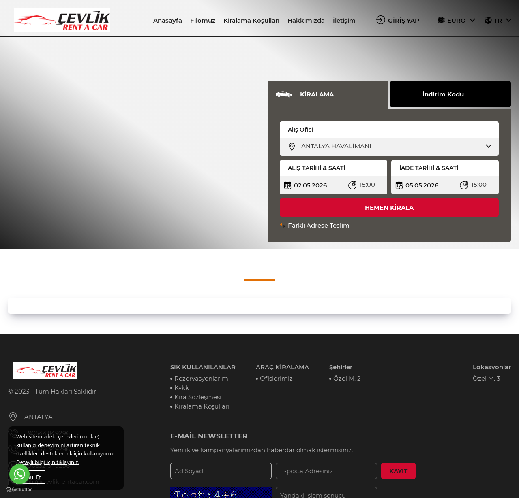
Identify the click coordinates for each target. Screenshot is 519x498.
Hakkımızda (306, 20)
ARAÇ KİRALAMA (282, 367)
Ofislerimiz (276, 378)
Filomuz (202, 20)
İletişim (344, 20)
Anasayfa (167, 20)
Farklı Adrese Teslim (319, 225)
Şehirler (340, 367)
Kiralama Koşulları (251, 20)
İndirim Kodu (443, 94)
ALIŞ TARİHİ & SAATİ (316, 168)
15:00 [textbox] (367, 184)
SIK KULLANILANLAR (203, 367)
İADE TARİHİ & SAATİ (428, 168)
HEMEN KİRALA (389, 207)
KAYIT (398, 471)
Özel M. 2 (347, 378)
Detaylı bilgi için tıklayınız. (47, 462)
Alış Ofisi (300, 129)
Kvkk (181, 388)
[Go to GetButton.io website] (19, 489)
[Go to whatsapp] (19, 474)
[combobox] (394, 146)
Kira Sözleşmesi (197, 397)
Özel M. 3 (486, 378)
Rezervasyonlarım (201, 378)
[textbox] (394, 146)
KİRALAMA (317, 94)
